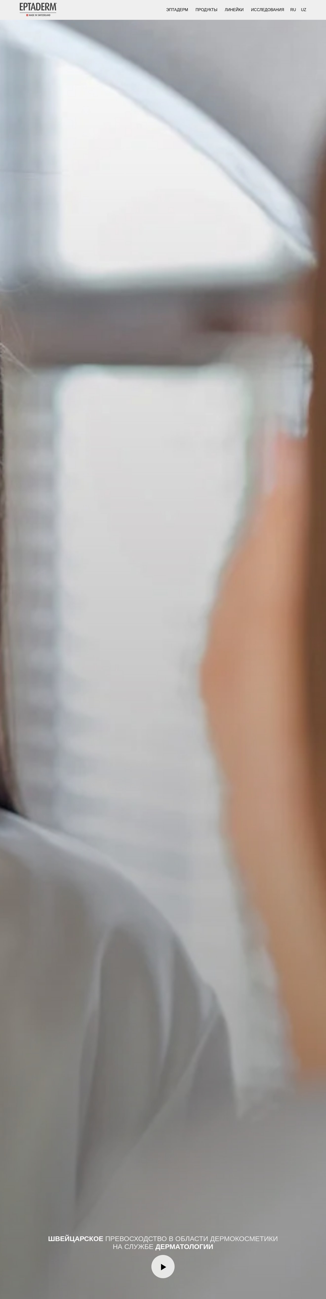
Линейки (234, 10)
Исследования (267, 10)
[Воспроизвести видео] (163, 1266)
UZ (303, 10)
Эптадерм (177, 10)
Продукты (206, 10)
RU (293, 10)
